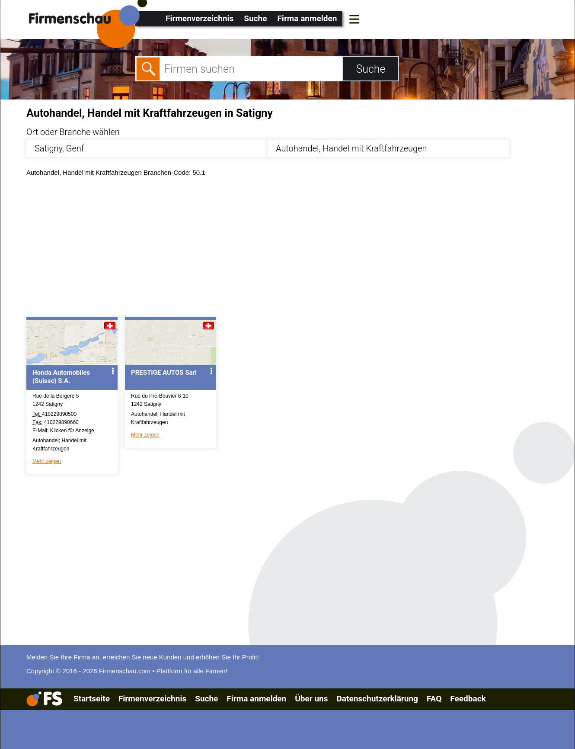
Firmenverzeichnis (199, 18)
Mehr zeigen (46, 461)
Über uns (311, 699)
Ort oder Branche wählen (73, 132)
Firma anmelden (307, 18)
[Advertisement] (285, 248)
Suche (255, 18)
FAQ (434, 699)
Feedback (468, 699)
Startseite (91, 699)
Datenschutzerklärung (377, 699)
